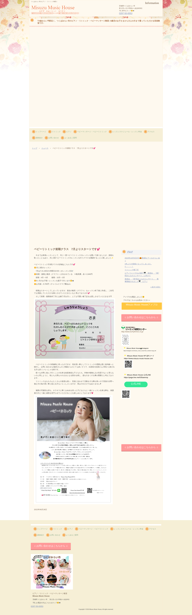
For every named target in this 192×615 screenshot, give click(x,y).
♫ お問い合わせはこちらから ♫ (141, 317)
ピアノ (68, 132)
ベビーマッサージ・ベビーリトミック (92, 132)
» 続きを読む (155, 287)
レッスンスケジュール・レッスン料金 (127, 132)
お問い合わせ (53, 138)
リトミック (56, 132)
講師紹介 (39, 138)
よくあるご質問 (71, 138)
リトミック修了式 (132, 270)
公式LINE (136, 383)
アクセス (151, 132)
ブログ (130, 252)
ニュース (44, 148)
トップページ (41, 132)
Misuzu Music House (48, 16)
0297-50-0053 (125, 13)
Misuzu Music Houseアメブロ (142, 304)
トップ (34, 148)
